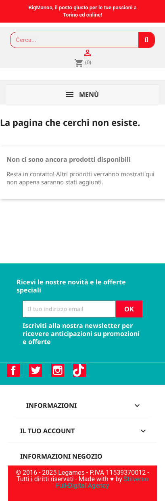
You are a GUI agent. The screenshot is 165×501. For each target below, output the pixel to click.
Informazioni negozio (61, 456)
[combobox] (70, 40)
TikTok (79, 370)
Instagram (57, 370)
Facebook (13, 370)
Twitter (35, 370)
